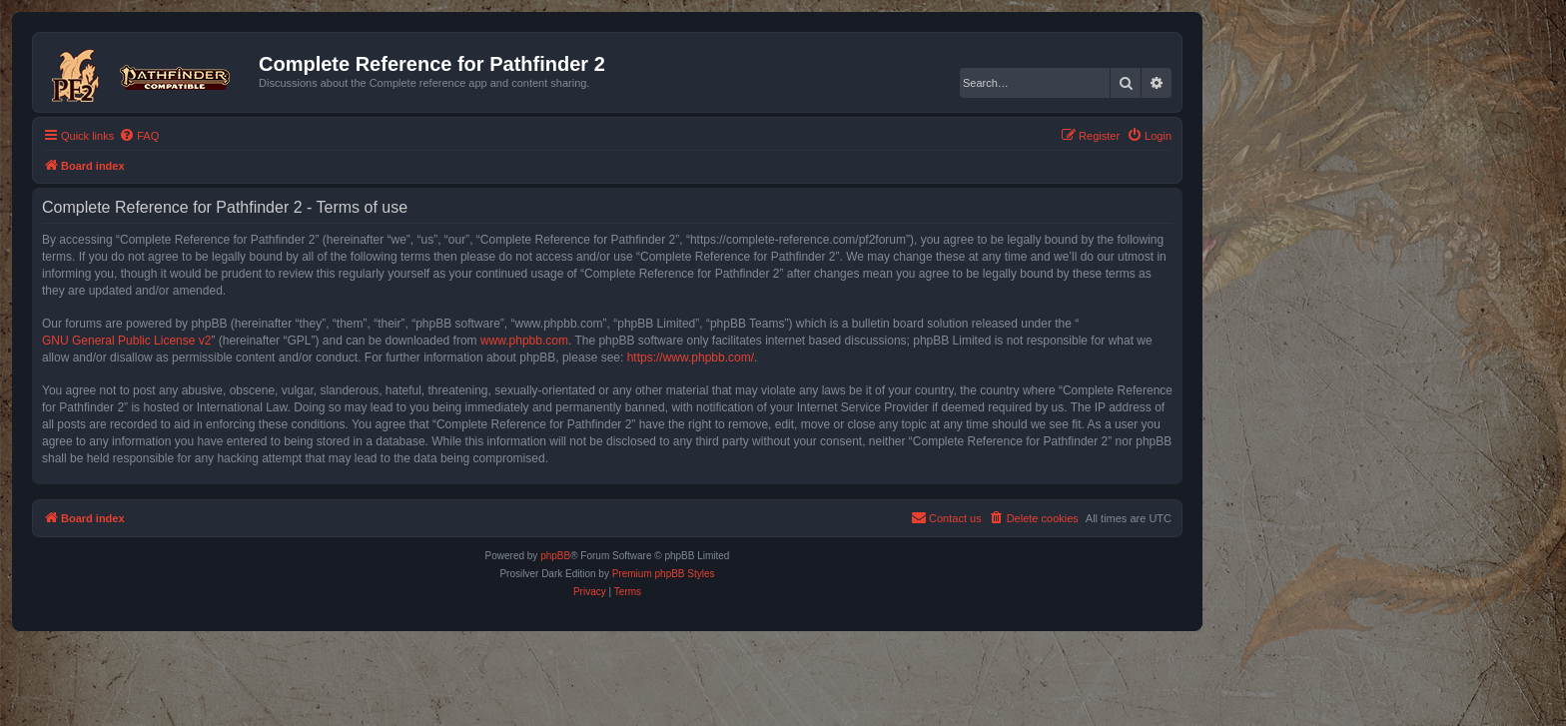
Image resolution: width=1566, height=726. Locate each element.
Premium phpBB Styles (663, 573)
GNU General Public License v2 (126, 341)
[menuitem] (139, 136)
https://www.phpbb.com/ (690, 357)
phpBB (555, 555)
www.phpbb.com (524, 341)
